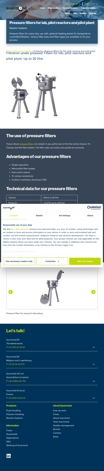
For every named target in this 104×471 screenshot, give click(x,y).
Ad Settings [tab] (64, 215)
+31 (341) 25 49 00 (17, 347)
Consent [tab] (14, 215)
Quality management (63, 425)
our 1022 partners (20, 229)
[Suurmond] (16, 10)
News (55, 436)
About (67, 13)
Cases (42, 8)
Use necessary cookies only (19, 261)
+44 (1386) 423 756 (17, 381)
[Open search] (67, 4)
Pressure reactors (23, 51)
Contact (57, 433)
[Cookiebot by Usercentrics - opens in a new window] (89, 208)
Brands (56, 429)
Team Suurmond (61, 421)
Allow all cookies (85, 261)
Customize (52, 261)
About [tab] (90, 215)
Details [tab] (39, 215)
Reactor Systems (70, 8)
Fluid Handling (53, 8)
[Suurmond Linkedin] (28, 456)
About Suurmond (61, 418)
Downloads (11, 434)
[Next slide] (93, 292)
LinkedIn (92, 13)
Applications (12, 437)
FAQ (75, 13)
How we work (59, 410)
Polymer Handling (88, 8)
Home (9, 51)
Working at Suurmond (17, 445)
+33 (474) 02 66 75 (16, 398)
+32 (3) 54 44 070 (16, 364)
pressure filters (26, 144)
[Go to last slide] (10, 292)
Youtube (83, 13)
